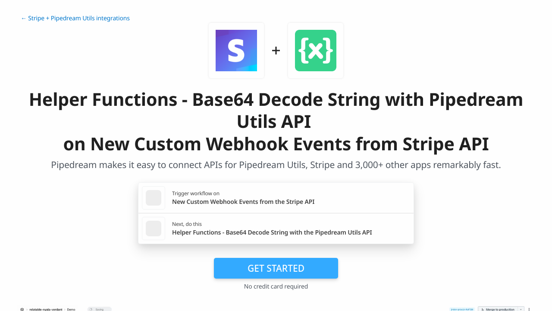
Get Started (276, 268)
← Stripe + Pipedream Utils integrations (75, 18)
